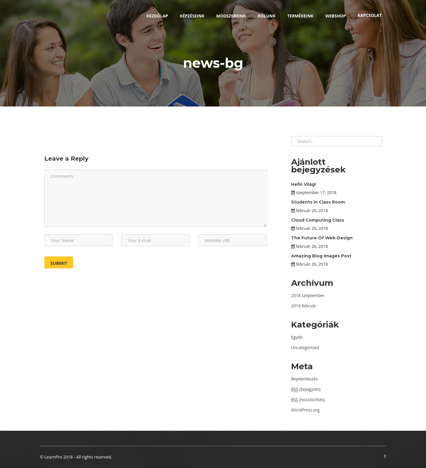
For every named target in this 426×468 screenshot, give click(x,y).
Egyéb (297, 337)
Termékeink (300, 16)
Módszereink (231, 16)
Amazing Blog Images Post (321, 256)
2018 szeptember (308, 295)
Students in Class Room (318, 202)
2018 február (303, 306)
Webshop (335, 16)
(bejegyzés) (305, 389)
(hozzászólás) (308, 399)
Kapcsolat (370, 15)
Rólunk (266, 16)
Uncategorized (305, 347)
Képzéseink (192, 16)
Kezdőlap (157, 16)
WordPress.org (305, 410)
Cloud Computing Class (317, 220)
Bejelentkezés (304, 379)
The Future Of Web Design (322, 238)
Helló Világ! (303, 184)
